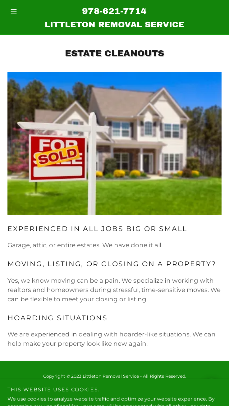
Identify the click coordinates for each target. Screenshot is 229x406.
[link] (114, 25)
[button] (23, 11)
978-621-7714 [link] (114, 11)
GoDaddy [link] (128, 390)
